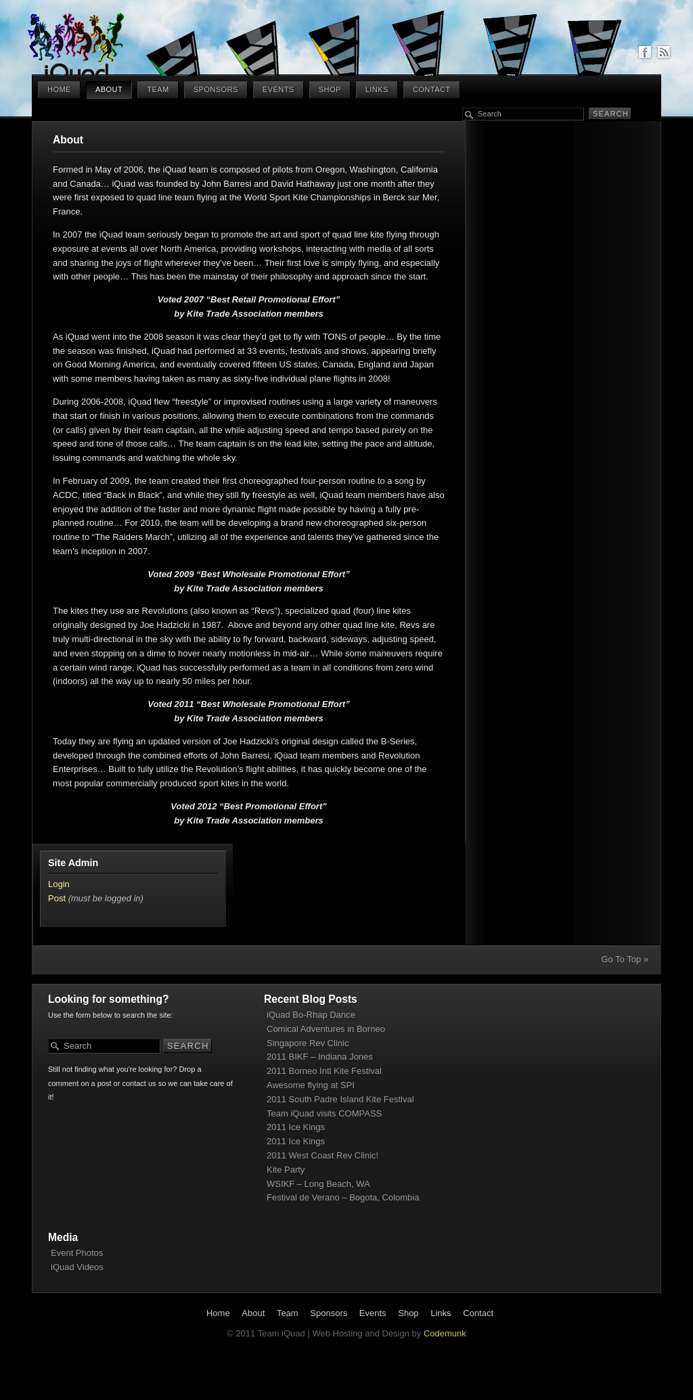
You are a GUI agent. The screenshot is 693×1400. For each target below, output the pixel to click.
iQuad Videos (77, 1267)
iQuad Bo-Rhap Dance (311, 1015)
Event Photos (77, 1253)
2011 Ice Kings (296, 1127)
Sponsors (216, 89)
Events (278, 89)
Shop (330, 89)
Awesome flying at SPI (311, 1085)
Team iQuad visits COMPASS (324, 1113)
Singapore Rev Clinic (308, 1043)
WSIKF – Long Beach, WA (318, 1184)
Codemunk (445, 1333)
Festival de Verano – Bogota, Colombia (343, 1197)
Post (57, 898)
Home (59, 89)
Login (59, 884)
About (108, 89)
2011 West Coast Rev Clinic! (322, 1155)
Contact (432, 89)
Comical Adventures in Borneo (326, 1029)
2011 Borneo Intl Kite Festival (324, 1071)
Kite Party (286, 1170)
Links (376, 89)
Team (158, 89)
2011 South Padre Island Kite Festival (340, 1099)
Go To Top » (624, 959)
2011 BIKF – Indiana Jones (320, 1057)
